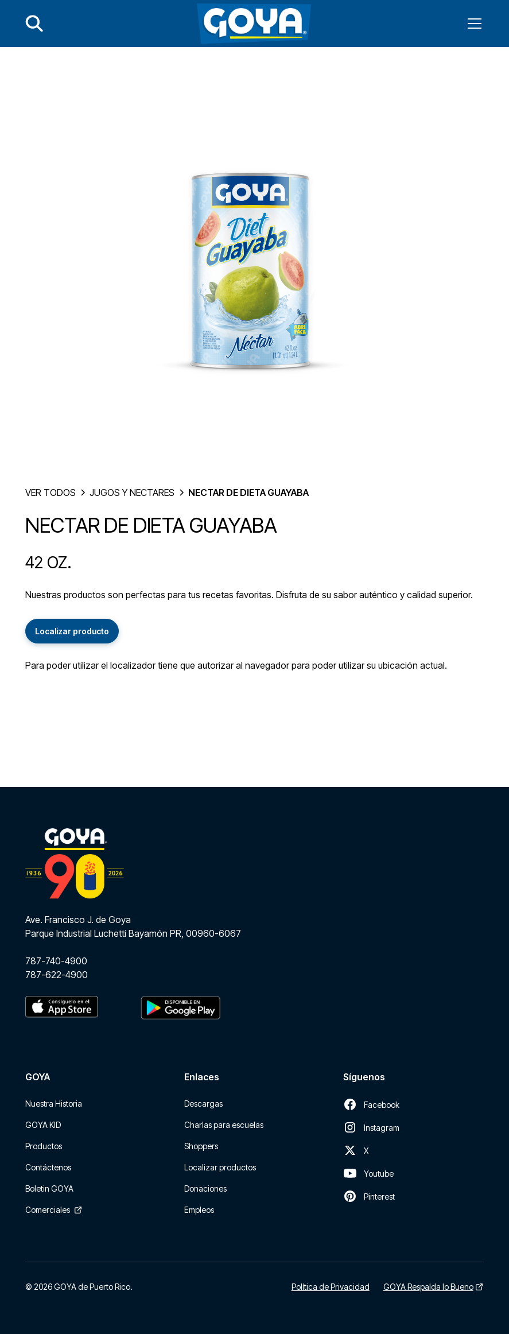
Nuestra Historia (53, 1103)
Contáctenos (48, 1167)
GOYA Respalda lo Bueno (428, 1287)
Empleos (199, 1210)
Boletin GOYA (49, 1188)
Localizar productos (220, 1167)
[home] (254, 23)
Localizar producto (72, 631)
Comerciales (47, 1210)
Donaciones (205, 1188)
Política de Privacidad (331, 1287)
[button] (472, 23)
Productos (43, 1146)
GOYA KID (43, 1125)
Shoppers (201, 1146)
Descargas (203, 1103)
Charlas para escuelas (223, 1125)
